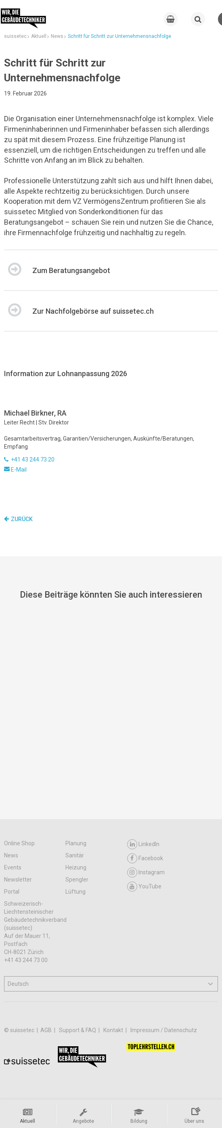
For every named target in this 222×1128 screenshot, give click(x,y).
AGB (46, 1030)
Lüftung (75, 891)
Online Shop (19, 843)
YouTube (144, 887)
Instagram (146, 872)
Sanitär (74, 855)
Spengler (76, 879)
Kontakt (113, 1030)
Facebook (145, 858)
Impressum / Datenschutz (163, 1030)
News (11, 855)
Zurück (18, 519)
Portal (11, 891)
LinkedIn (143, 844)
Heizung (75, 867)
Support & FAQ (78, 1030)
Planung (75, 843)
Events (12, 867)
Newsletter (18, 879)
